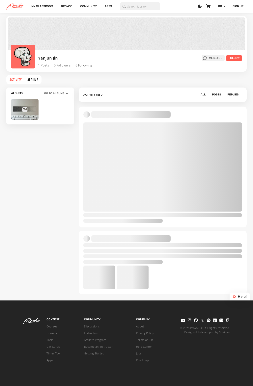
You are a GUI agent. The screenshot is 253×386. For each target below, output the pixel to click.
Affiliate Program (95, 340)
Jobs (139, 353)
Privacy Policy (145, 333)
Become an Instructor (98, 346)
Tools (49, 340)
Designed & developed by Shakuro (207, 332)
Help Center (144, 346)
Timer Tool (53, 353)
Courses (51, 326)
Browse (66, 6)
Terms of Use (145, 340)
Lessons (51, 333)
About (140, 326)
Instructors (91, 333)
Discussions (92, 326)
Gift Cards (53, 346)
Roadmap (142, 360)
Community (88, 6)
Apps (108, 6)
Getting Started (94, 353)
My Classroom (42, 6)
